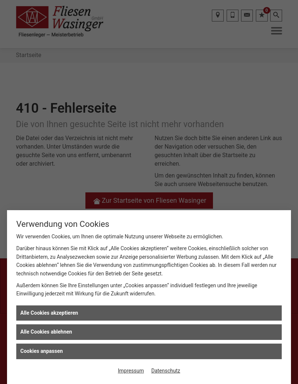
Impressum (131, 371)
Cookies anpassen (41, 351)
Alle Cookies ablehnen (46, 332)
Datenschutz (165, 371)
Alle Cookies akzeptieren (49, 313)
